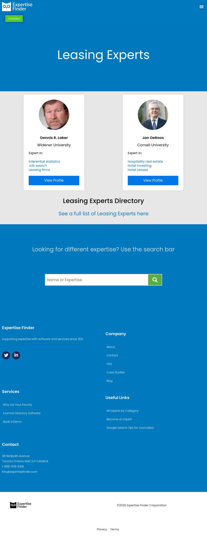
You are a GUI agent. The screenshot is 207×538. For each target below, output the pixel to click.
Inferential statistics (44, 161)
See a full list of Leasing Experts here (104, 213)
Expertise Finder (18, 328)
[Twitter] (6, 355)
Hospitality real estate (145, 161)
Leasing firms (39, 169)
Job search (38, 165)
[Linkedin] (16, 355)
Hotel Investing (140, 165)
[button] (201, 6)
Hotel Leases (138, 169)
